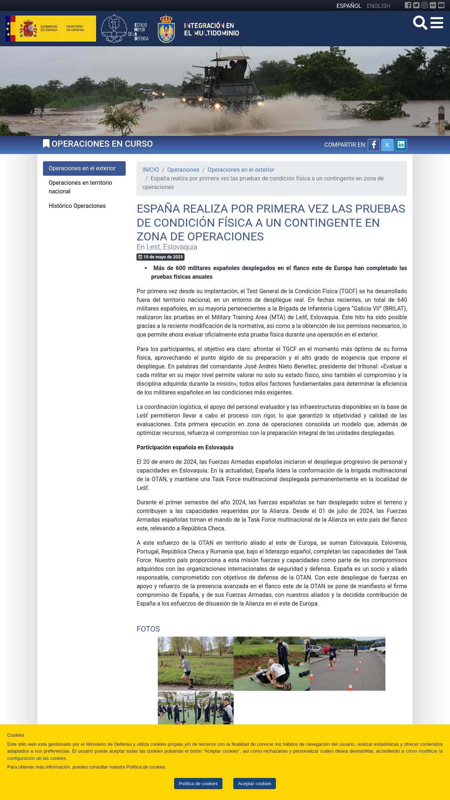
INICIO (150, 169)
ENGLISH (378, 6)
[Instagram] (424, 5)
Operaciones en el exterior (241, 169)
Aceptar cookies (254, 783)
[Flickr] (433, 5)
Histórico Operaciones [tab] (77, 205)
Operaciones (183, 169)
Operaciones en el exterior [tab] (82, 168)
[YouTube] (441, 5)
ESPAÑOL (349, 6)
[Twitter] (416, 5)
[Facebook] (408, 5)
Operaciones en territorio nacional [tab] (80, 187)
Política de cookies (198, 783)
